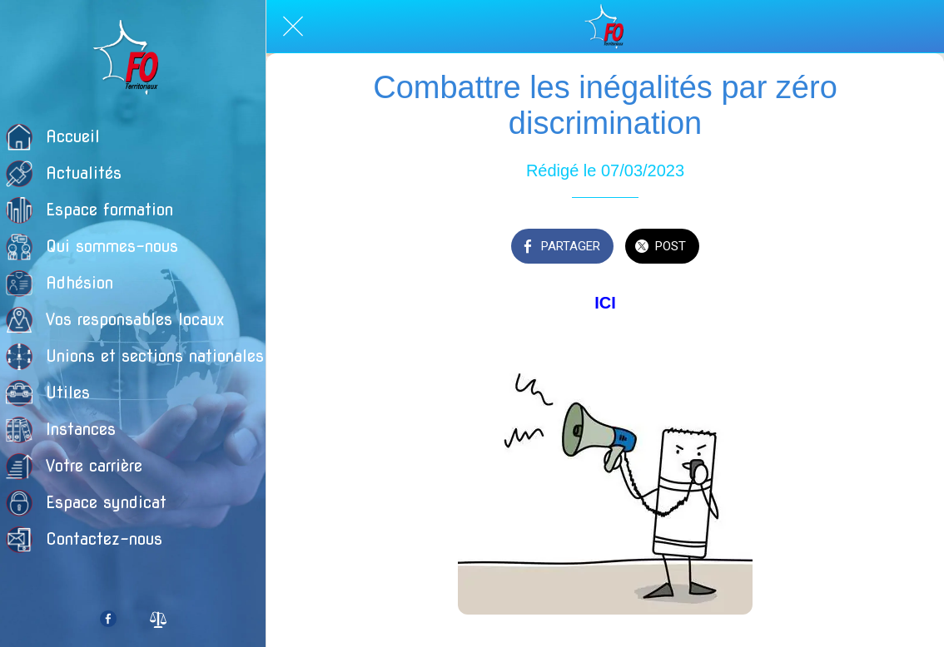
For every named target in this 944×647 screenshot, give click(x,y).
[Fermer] (293, 27)
